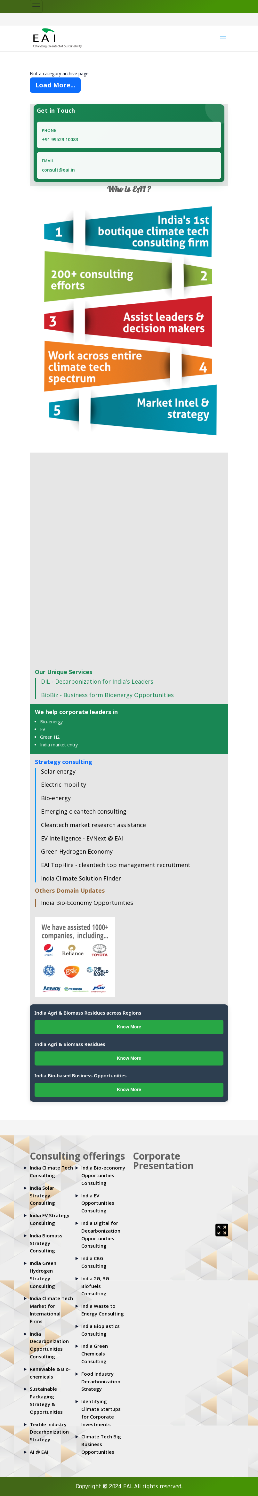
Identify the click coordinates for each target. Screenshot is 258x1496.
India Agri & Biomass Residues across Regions (88, 1012)
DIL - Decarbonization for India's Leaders (97, 681)
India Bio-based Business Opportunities (81, 1075)
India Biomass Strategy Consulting (46, 1243)
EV (42, 729)
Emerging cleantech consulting (83, 811)
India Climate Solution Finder (81, 878)
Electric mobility (63, 784)
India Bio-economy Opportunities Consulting (103, 1175)
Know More (129, 1026)
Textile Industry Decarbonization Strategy (49, 1432)
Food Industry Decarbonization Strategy (100, 1381)
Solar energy (58, 771)
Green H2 (50, 737)
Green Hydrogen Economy (77, 851)
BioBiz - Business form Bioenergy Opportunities (107, 695)
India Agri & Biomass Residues (70, 1044)
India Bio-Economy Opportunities (87, 902)
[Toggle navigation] (36, 6)
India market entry (59, 745)
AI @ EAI (39, 1452)
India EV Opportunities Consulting (97, 1203)
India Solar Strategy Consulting (42, 1195)
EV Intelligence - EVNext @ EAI (82, 838)
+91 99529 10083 (60, 139)
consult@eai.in (58, 170)
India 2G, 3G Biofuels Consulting (95, 1286)
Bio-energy (51, 722)
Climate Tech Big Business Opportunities (101, 1444)
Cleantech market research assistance (93, 825)
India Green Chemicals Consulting (94, 1353)
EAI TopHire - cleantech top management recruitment (115, 865)
